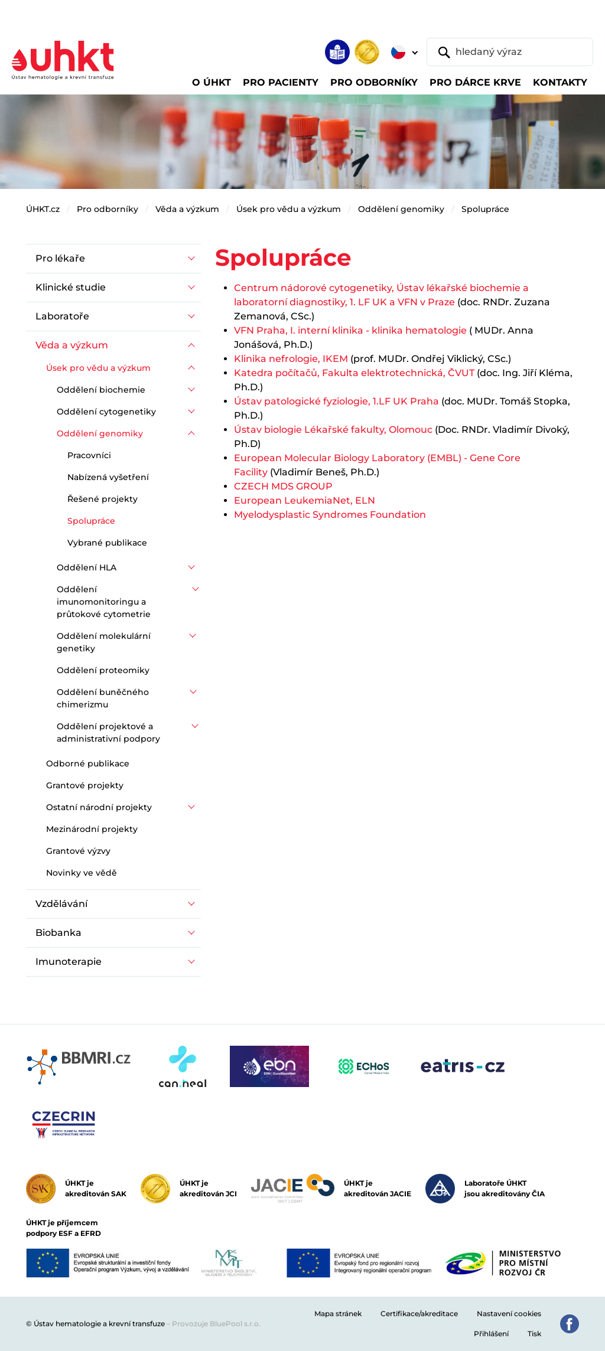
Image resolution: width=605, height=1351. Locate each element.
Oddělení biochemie (101, 389)
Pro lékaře (60, 258)
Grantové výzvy (78, 851)
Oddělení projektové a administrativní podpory (108, 732)
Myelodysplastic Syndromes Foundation (330, 514)
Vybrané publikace (107, 542)
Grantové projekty (84, 785)
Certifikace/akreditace (419, 1313)
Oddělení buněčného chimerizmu (103, 698)
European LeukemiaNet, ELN (304, 500)
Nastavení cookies (509, 1313)
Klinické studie (70, 287)
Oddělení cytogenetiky (106, 411)
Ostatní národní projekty (99, 807)
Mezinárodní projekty (92, 829)
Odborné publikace (87, 763)
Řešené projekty (102, 499)
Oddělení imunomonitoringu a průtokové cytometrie (104, 601)
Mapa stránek (338, 1313)
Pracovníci (89, 455)
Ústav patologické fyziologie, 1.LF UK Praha (336, 401)
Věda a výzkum (187, 209)
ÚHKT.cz (43, 209)
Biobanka (58, 932)
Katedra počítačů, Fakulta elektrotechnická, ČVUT (354, 372)
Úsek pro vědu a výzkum (288, 209)
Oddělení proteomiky (103, 670)
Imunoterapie (68, 961)
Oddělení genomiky (401, 209)
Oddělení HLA (86, 567)
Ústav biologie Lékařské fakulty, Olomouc (333, 429)
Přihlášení (491, 1333)
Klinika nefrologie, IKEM (292, 358)
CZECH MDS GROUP (283, 486)
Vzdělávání (61, 903)
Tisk (534, 1333)
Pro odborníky (107, 209)
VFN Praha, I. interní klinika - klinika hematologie (351, 330)
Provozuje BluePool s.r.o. (216, 1323)
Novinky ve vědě (81, 872)
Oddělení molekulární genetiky (104, 642)
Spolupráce (485, 209)
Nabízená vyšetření (108, 477)
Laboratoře (62, 316)
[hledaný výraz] (510, 52)
